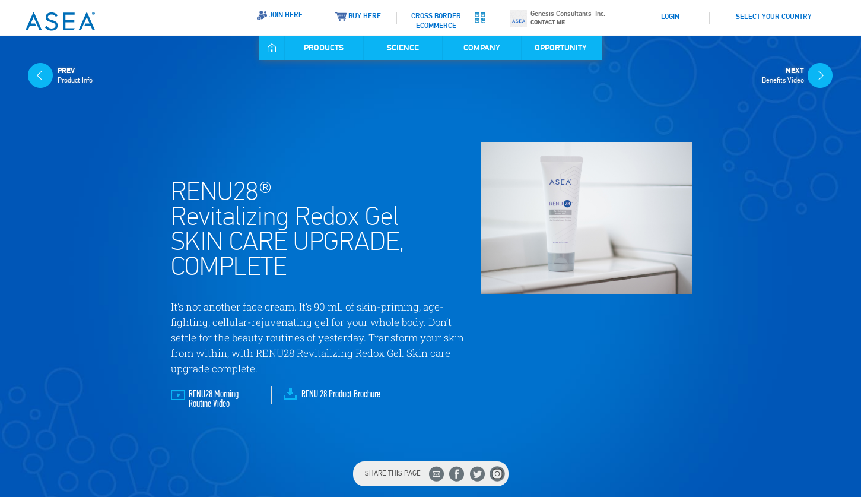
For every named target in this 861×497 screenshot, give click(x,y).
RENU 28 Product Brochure (340, 395)
